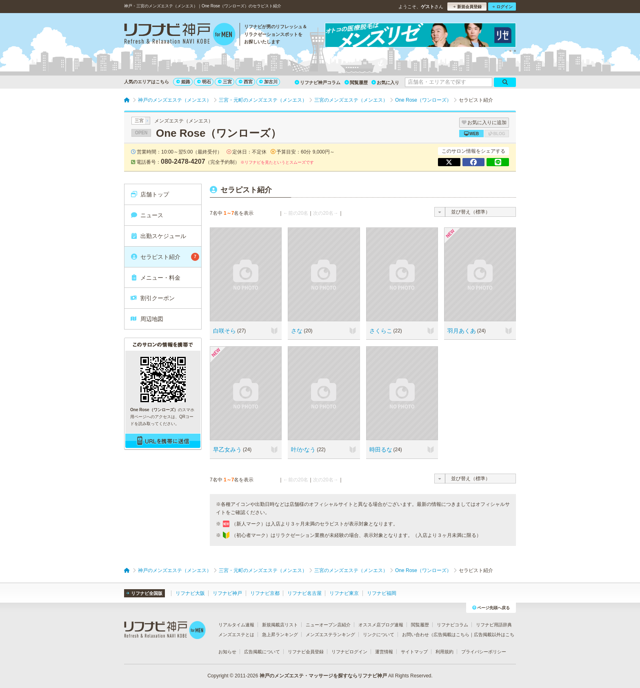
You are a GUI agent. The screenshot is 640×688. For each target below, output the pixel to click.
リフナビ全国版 (144, 593)
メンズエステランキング (330, 634)
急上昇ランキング (280, 634)
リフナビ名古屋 (304, 593)
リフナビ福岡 (381, 593)
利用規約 (444, 651)
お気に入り (385, 82)
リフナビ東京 (344, 593)
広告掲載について (262, 651)
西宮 (246, 81)
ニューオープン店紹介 (328, 624)
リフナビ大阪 (190, 593)
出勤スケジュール (158, 236)
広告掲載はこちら (451, 634)
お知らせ (227, 651)
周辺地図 (146, 319)
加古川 (268, 81)
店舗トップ (149, 194)
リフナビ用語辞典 (494, 624)
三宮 (225, 81)
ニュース (146, 215)
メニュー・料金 (155, 277)
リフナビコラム (452, 624)
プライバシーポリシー (483, 651)
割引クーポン (152, 298)
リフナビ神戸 (227, 593)
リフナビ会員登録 (306, 651)
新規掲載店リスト (280, 624)
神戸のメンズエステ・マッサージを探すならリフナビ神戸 (323, 676)
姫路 (183, 81)
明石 (204, 81)
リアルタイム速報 (236, 624)
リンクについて (378, 634)
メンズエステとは (236, 634)
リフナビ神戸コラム (317, 82)
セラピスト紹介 (164, 257)
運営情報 (384, 651)
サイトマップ (414, 651)
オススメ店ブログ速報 (380, 624)
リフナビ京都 (265, 593)
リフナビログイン (349, 651)
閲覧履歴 (356, 82)
